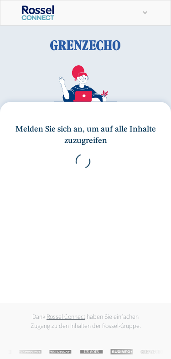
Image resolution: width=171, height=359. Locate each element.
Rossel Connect (66, 317)
